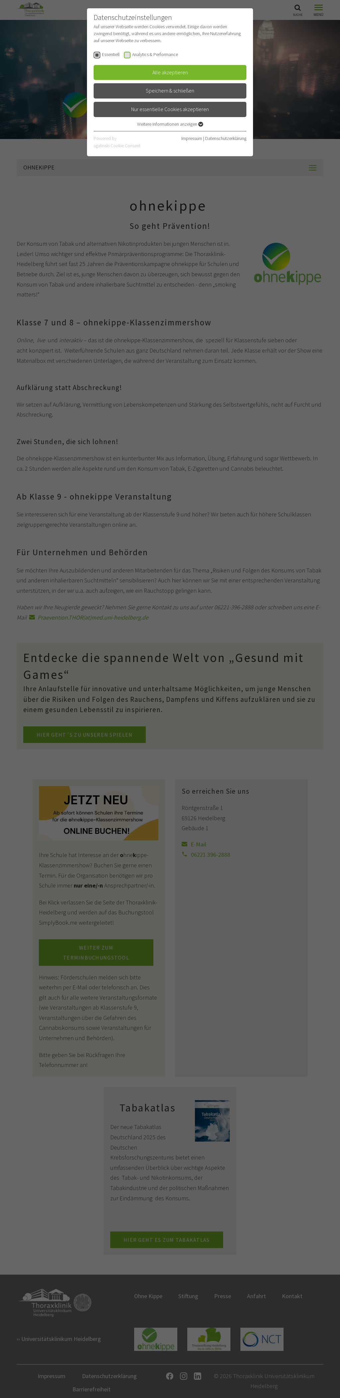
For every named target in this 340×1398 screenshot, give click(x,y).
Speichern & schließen (170, 90)
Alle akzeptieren (170, 72)
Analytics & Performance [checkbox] (155, 54)
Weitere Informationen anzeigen (170, 124)
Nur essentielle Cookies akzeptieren (170, 109)
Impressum (191, 138)
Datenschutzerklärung (225, 138)
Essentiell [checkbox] (111, 54)
